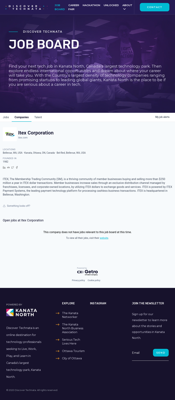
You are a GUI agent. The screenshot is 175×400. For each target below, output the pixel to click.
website (104, 238)
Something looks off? (16, 205)
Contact (154, 7)
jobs (6, 117)
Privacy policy (78, 280)
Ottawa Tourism (73, 351)
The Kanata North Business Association (72, 328)
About (127, 5)
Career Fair (73, 7)
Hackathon (91, 5)
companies (22, 117)
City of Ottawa (72, 358)
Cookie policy (94, 280)
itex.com (23, 137)
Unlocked (111, 5)
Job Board (60, 7)
